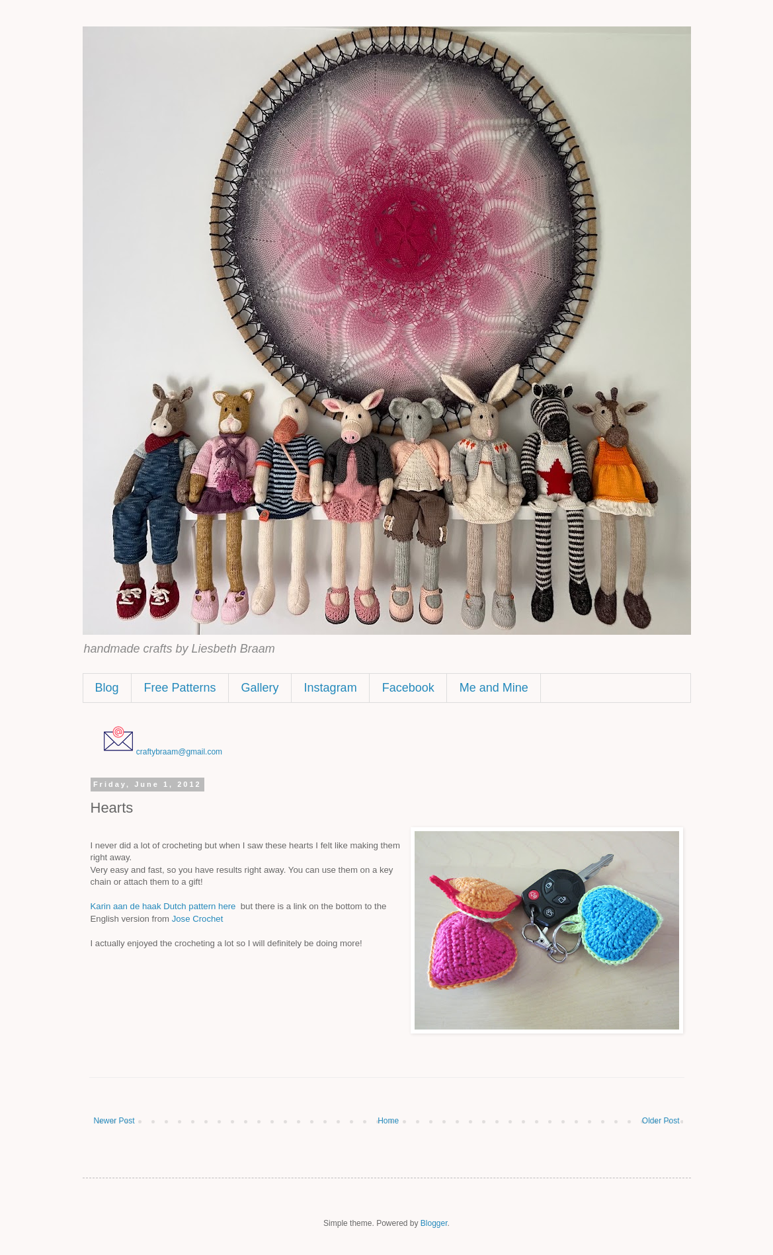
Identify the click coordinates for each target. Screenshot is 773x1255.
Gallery (260, 687)
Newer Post (114, 1120)
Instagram (330, 687)
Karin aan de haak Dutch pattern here (163, 906)
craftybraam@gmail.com (179, 751)
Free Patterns (180, 687)
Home (388, 1120)
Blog (107, 687)
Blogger (434, 1223)
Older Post (661, 1120)
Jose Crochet (198, 919)
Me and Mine (494, 687)
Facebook (408, 687)
